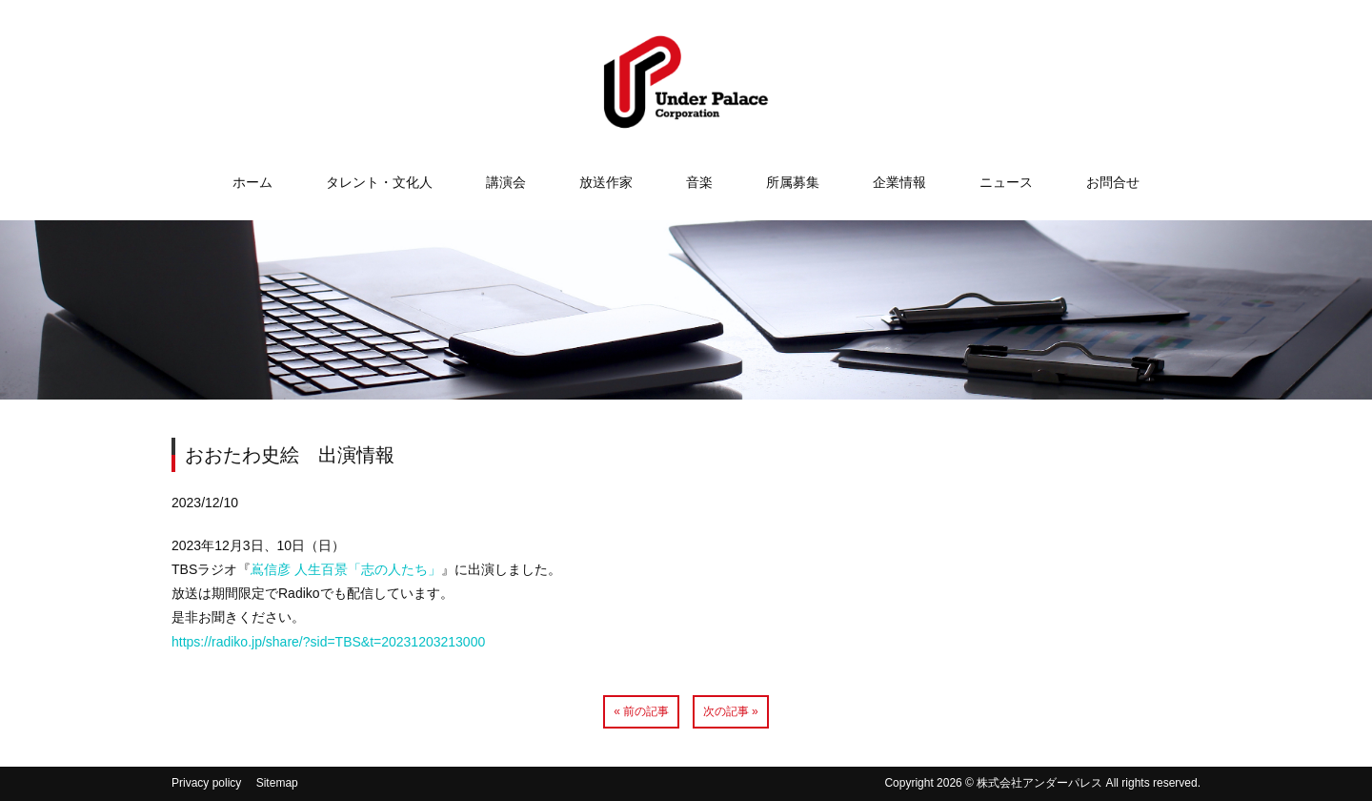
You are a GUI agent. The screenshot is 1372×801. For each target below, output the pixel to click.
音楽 (699, 182)
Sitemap (277, 783)
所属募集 (792, 182)
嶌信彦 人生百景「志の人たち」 (346, 569)
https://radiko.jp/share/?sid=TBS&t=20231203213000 (328, 641)
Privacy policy (206, 783)
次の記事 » (730, 711)
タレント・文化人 (379, 182)
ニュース (1006, 182)
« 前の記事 (641, 711)
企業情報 (899, 182)
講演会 (506, 182)
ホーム (252, 182)
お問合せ (1113, 182)
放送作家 (606, 182)
